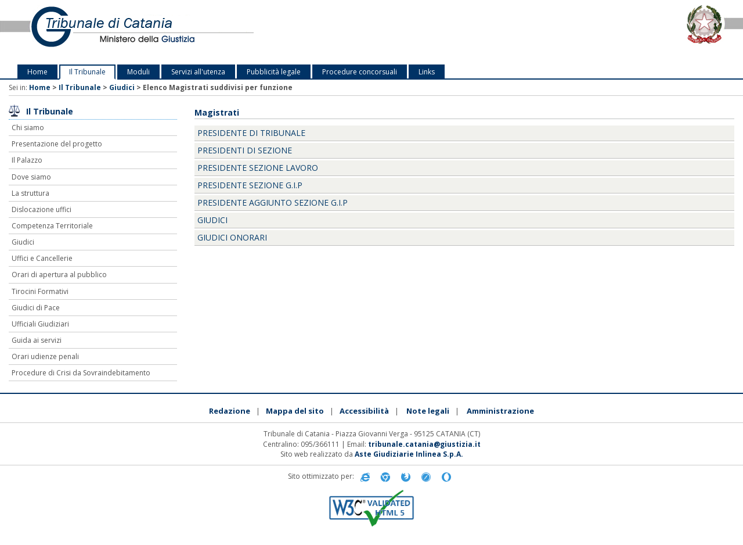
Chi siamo (28, 127)
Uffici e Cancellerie (42, 258)
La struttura (30, 193)
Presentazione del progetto (57, 144)
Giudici (122, 87)
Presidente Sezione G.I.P (249, 185)
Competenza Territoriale (52, 226)
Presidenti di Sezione (244, 150)
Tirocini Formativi (40, 291)
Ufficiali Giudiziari (40, 324)
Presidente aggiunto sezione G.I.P (272, 202)
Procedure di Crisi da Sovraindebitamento (81, 373)
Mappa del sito (295, 411)
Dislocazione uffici (41, 209)
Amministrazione (500, 411)
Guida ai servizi (37, 340)
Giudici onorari (232, 237)
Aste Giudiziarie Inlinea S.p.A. (409, 454)
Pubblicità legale (274, 72)
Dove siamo (31, 177)
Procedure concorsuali (359, 72)
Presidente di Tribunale (251, 132)
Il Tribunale (87, 72)
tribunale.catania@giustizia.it (424, 444)
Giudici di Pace (36, 308)
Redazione (229, 411)
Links (427, 72)
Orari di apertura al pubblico (59, 274)
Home (37, 72)
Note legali (427, 411)
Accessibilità (364, 411)
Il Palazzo (27, 160)
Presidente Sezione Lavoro (257, 167)
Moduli (138, 72)
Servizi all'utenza (198, 72)
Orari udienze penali (45, 356)
